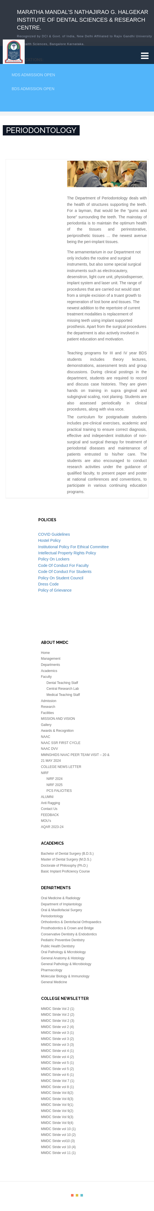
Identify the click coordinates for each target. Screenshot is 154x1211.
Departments (50, 665)
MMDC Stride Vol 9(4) (57, 1123)
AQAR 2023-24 (52, 827)
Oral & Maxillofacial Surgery (61, 910)
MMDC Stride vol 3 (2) (57, 1039)
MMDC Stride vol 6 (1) (57, 1075)
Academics (49, 671)
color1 (72, 1195)
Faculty (46, 677)
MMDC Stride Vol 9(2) (57, 1111)
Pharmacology (51, 970)
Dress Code (48, 584)
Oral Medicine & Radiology (60, 898)
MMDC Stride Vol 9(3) (57, 1117)
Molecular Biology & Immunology (65, 976)
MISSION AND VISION (58, 719)
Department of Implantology (61, 904)
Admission (48, 701)
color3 (81, 1195)
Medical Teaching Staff (63, 695)
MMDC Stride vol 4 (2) (57, 1057)
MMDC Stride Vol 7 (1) (57, 1081)
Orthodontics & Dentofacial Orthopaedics (71, 922)
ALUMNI (47, 797)
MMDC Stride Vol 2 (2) (57, 1015)
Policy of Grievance (55, 590)
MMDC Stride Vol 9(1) (57, 1105)
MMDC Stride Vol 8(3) (57, 1099)
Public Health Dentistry (58, 946)
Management (50, 659)
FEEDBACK (50, 815)
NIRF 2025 (55, 785)
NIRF (45, 773)
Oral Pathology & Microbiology (63, 952)
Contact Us (49, 809)
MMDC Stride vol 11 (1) (58, 1153)
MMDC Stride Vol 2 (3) (57, 1021)
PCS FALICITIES (59, 791)
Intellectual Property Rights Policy (67, 553)
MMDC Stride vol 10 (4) (58, 1147)
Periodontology (52, 916)
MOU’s (46, 821)
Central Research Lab (63, 689)
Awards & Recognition (57, 731)
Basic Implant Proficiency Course (65, 871)
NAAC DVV (49, 749)
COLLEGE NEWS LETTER (61, 767)
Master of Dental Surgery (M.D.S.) (66, 859)
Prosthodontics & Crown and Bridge (67, 928)
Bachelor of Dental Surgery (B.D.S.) (67, 854)
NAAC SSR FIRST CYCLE (60, 743)
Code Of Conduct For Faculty (63, 565)
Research (48, 707)
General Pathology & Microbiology (66, 964)
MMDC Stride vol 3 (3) (57, 1045)
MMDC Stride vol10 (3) (58, 1141)
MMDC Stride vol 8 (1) (57, 1087)
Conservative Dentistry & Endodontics (69, 934)
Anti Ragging (50, 803)
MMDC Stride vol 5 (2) (57, 1069)
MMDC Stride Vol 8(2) (57, 1093)
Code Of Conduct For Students (65, 571)
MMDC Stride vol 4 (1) (57, 1051)
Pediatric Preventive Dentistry (63, 940)
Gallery (46, 725)
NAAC (45, 737)
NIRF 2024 (55, 779)
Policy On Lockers (54, 559)
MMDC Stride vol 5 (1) (57, 1063)
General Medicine (54, 982)
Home (45, 653)
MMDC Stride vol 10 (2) (58, 1135)
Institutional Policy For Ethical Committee (73, 547)
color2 (77, 1195)
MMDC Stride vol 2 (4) (57, 1027)
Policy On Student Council (61, 578)
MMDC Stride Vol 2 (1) (57, 1009)
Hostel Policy (49, 540)
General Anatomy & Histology (63, 958)
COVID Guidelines (54, 534)
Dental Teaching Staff (62, 683)
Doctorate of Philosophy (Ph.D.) (64, 866)
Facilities (47, 713)
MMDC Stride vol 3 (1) (57, 1033)
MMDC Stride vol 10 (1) (58, 1129)
